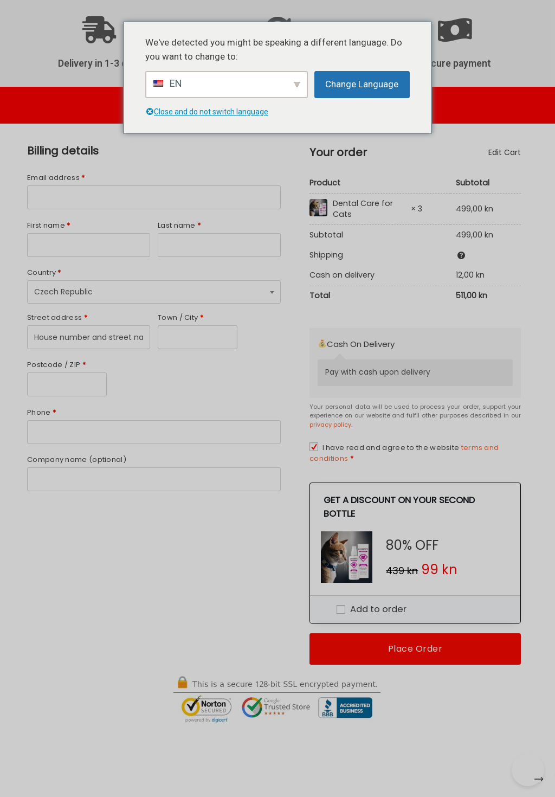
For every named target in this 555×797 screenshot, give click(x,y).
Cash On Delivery (356, 344)
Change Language (361, 84)
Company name (76, 459)
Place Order (415, 648)
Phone (41, 412)
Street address (57, 317)
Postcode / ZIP (56, 364)
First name (48, 225)
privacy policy (330, 424)
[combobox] (154, 292)
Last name (179, 225)
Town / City (180, 317)
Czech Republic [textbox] (63, 292)
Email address (56, 177)
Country (44, 272)
